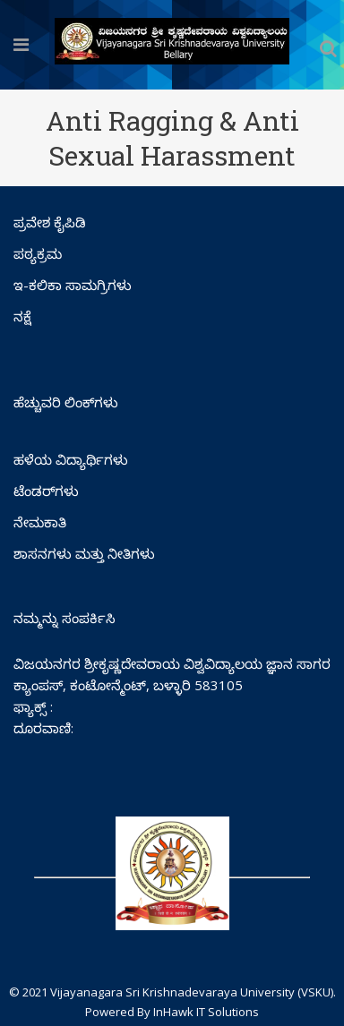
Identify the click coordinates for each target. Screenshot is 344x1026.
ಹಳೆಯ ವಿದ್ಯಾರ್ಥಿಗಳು (70, 459)
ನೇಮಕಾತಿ (39, 522)
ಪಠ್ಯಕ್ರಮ (37, 253)
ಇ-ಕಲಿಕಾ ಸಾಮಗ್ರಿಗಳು (72, 285)
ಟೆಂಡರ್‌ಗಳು (46, 491)
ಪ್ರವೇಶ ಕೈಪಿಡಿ (49, 222)
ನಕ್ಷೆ (22, 316)
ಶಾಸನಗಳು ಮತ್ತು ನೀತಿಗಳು (84, 553)
